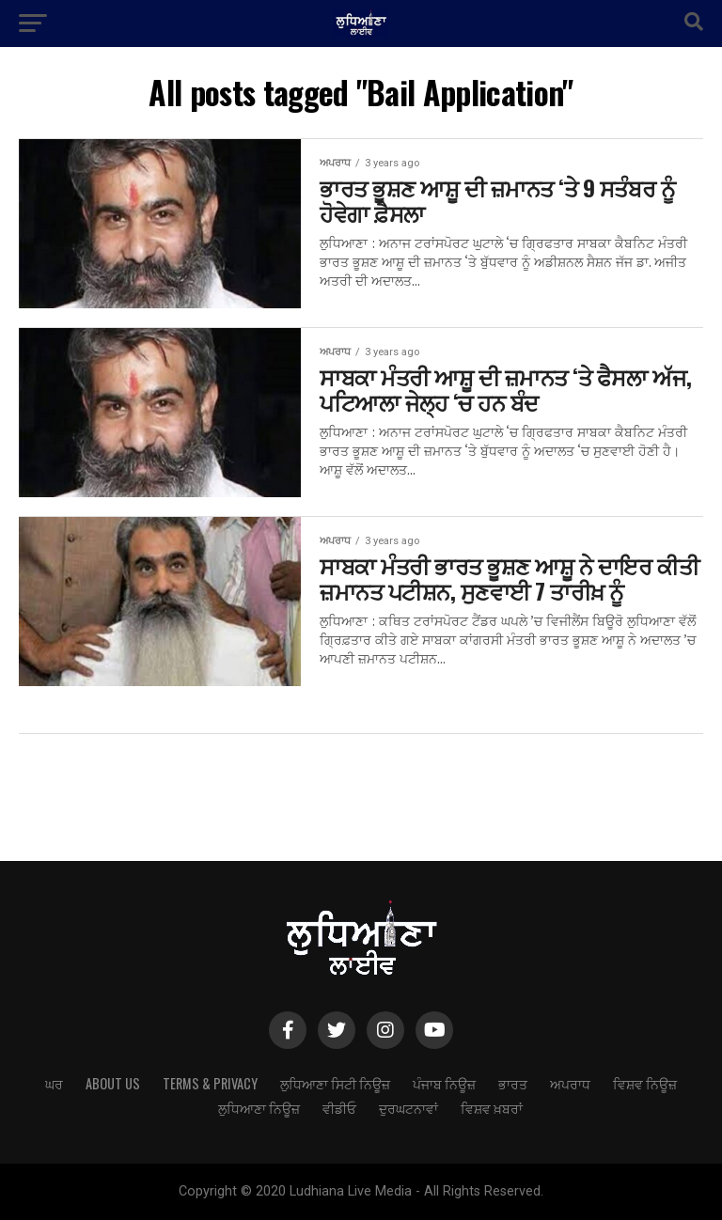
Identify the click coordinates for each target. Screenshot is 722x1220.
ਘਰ (54, 1083)
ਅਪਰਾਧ (570, 1083)
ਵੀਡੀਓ (339, 1108)
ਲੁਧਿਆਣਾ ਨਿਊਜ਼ (259, 1108)
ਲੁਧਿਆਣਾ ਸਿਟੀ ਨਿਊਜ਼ (335, 1083)
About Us (113, 1083)
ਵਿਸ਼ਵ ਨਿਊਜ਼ (645, 1083)
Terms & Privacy (210, 1083)
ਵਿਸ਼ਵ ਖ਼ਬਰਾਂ (492, 1108)
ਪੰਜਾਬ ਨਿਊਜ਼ (444, 1083)
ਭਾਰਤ (512, 1083)
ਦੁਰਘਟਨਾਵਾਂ (408, 1108)
